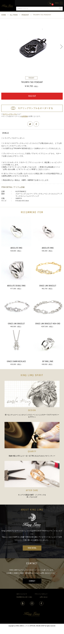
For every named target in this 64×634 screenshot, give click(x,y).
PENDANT (25, 15)
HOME (3, 15)
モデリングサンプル (10, 114)
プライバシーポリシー (41, 594)
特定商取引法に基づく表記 (24, 597)
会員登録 (24, 116)
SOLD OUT (32, 96)
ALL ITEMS (14, 15)
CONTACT (32, 581)
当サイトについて (22, 594)
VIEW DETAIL (32, 548)
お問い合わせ (43, 597)
